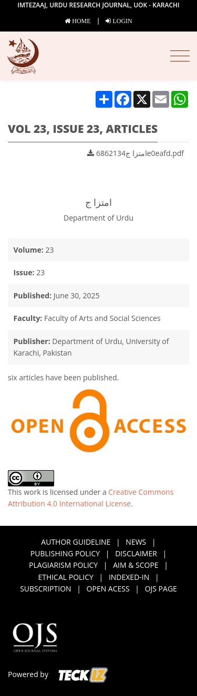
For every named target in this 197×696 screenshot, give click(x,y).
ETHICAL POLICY (66, 577)
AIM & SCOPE (135, 565)
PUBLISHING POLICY (65, 553)
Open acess (108, 589)
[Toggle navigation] (180, 56)
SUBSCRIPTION (45, 589)
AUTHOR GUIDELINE (75, 542)
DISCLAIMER (136, 553)
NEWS (136, 542)
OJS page (161, 589)
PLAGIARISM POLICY (63, 565)
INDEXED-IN (129, 577)
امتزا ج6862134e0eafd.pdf (135, 153)
